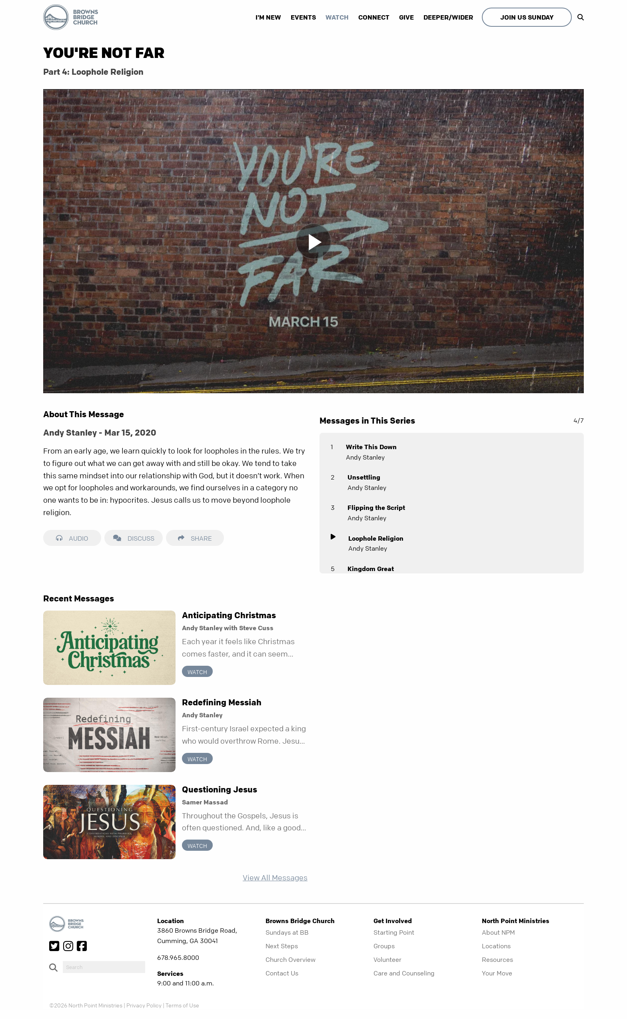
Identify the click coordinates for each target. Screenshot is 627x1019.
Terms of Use (182, 1005)
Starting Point (393, 932)
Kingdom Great (370, 569)
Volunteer (387, 959)
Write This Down (371, 447)
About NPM (498, 932)
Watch (337, 17)
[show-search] (578, 17)
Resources (497, 959)
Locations (496, 946)
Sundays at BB (287, 932)
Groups (384, 946)
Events (303, 17)
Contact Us (282, 973)
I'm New (268, 17)
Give (406, 17)
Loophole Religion (375, 538)
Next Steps (282, 946)
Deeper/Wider (448, 17)
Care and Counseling (404, 973)
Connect (373, 17)
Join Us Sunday (526, 17)
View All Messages (275, 877)
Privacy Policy (144, 1005)
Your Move (497, 973)
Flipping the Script (376, 507)
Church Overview (290, 959)
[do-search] (104, 967)
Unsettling (363, 477)
